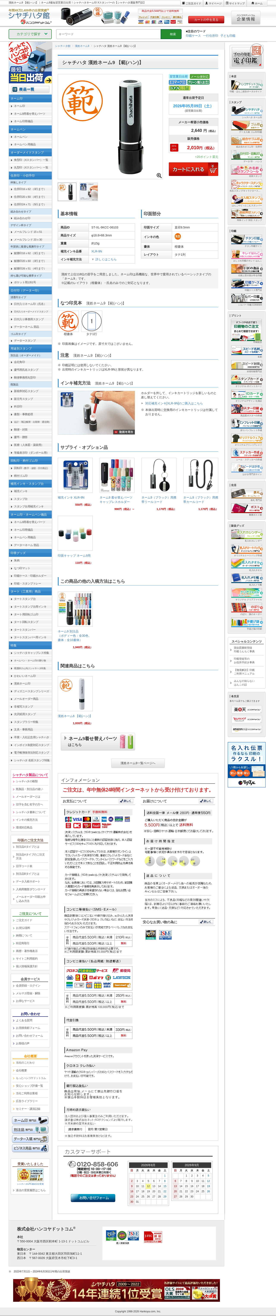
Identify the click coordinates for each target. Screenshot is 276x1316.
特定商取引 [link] (23, 943)
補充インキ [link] (21, 491)
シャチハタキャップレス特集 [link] (31, 652)
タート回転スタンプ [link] (26, 622)
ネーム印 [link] (19, 106)
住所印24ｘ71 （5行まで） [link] (30, 204)
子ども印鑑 (227, 35)
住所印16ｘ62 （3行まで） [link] (30, 189)
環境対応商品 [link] (24, 827)
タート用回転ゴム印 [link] (26, 614)
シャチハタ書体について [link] (31, 812)
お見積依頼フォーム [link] (28, 1027)
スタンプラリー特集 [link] (26, 722)
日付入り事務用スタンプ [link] (29, 319)
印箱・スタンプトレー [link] (27, 583)
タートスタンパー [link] (25, 629)
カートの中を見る (206, 19)
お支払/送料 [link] (23, 928)
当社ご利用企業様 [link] (27, 1093)
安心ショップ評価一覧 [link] (29, 1085)
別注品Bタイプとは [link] (27, 873)
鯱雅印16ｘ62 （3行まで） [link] (30, 253)
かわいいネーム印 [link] (25, 676)
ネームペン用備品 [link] (25, 144)
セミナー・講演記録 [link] (28, 1108)
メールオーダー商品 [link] (26, 698)
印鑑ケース (193, 35)
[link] (75, 484)
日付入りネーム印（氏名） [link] (30, 304)
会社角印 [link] (19, 362)
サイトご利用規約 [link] (27, 958)
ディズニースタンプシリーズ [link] (31, 691)
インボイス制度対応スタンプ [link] (31, 745)
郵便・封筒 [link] (21, 429)
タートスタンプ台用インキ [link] (30, 606)
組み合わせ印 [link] (22, 218)
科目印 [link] (18, 406)
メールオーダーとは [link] (28, 796)
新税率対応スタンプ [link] (26, 391)
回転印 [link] (31, 468)
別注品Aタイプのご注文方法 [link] (30, 856)
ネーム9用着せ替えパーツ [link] (29, 113)
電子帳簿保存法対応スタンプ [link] (31, 752)
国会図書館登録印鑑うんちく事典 (244, 649)
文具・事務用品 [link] (23, 729)
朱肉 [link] (16, 560)
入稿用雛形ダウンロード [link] (31, 889)
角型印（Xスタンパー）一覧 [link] (31, 160)
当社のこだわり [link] (25, 1062)
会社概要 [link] (21, 1070)
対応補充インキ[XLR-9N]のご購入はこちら (174, 403)
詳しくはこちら (106, 259)
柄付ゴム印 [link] (21, 475)
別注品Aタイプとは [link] (27, 846)
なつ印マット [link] (22, 568)
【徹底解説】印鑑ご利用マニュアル (244, 671)
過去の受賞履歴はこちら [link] (31, 1190)
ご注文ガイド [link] (24, 920)
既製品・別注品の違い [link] (29, 789)
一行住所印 (210, 35)
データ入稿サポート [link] (28, 881)
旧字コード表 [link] (24, 866)
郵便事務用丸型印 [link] (25, 377)
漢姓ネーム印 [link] (22, 683)
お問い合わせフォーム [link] (29, 1035)
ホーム (259, 3)
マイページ (215, 3)
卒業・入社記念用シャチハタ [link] (31, 737)
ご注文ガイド (193, 3)
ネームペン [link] (21, 136)
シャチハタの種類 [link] (27, 781)
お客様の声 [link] (23, 1043)
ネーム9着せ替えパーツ (93, 740)
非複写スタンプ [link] (23, 706)
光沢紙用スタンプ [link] (25, 714)
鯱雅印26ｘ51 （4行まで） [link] (30, 268)
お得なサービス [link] (25, 1000)
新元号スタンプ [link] (23, 399)
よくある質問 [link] (24, 1020)
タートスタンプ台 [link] (25, 598)
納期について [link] (24, 935)
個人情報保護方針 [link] (27, 966)
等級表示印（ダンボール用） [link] (31, 452)
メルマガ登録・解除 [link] (28, 993)
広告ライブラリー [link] (27, 1101)
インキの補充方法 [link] (27, 819)
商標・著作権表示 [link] (27, 951)
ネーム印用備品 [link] (23, 121)
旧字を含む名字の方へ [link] (29, 804)
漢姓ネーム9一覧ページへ (138, 763)
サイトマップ (237, 3)
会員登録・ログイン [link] (28, 985)
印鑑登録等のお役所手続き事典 (244, 660)
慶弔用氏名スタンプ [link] (26, 369)
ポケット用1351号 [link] (25, 282)
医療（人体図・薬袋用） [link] (29, 445)
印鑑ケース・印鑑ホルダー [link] (30, 575)
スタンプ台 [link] (21, 498)
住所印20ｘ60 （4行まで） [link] (30, 196)
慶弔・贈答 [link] (21, 437)
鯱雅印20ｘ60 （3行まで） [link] (30, 261)
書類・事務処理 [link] (23, 414)
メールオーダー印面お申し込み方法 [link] (31, 899)
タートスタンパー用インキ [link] (30, 637)
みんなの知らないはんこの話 (244, 682)
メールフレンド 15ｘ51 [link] (28, 231)
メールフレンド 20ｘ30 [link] (28, 239)
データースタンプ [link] (25, 340)
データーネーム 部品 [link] (26, 326)
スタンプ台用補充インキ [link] (29, 506)
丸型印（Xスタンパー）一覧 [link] (31, 167)
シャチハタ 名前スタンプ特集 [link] (32, 760)
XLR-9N (96, 251)
